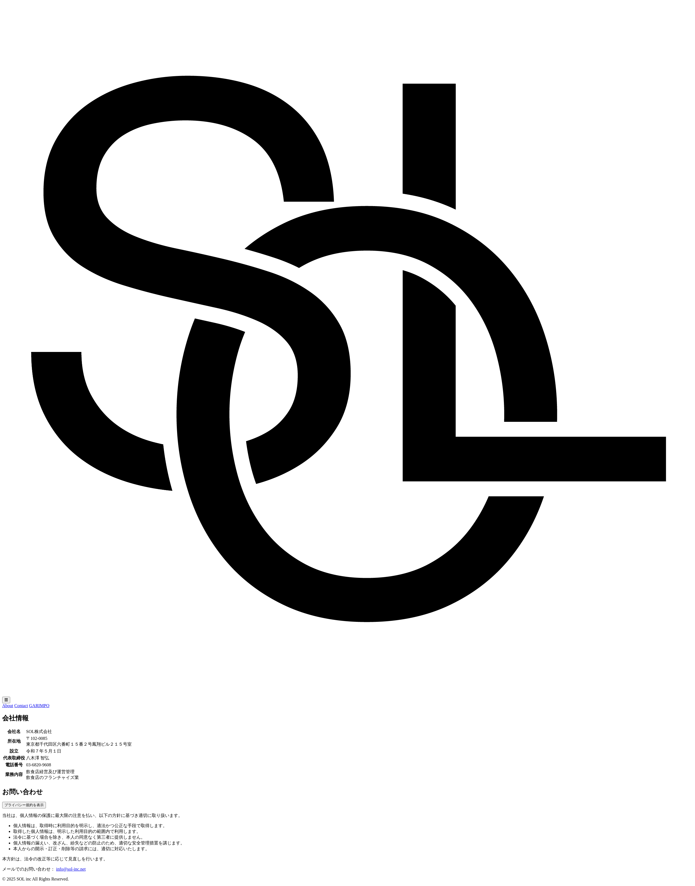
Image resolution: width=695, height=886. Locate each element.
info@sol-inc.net (71, 869)
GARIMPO (39, 705)
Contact (21, 705)
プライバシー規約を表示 (24, 805)
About (7, 705)
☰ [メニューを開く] (6, 700)
